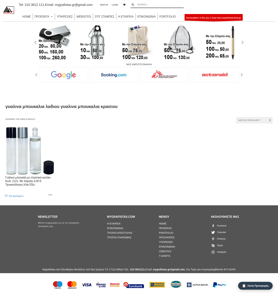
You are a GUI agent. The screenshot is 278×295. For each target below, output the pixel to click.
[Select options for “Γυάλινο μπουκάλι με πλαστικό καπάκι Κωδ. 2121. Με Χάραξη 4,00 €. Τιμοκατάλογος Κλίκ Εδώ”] (50, 195)
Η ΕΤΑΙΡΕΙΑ (126, 16)
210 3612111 (137, 269)
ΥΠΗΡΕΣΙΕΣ (65, 16)
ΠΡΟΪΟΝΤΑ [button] (44, 16)
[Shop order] (254, 120)
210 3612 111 (34, 5)
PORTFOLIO (167, 16)
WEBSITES (83, 16)
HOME (26, 16)
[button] (13, 196)
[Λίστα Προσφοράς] (255, 286)
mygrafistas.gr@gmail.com (74, 5)
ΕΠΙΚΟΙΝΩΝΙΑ (146, 16)
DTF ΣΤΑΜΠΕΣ (104, 16)
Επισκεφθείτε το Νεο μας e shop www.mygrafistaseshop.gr (214, 19)
